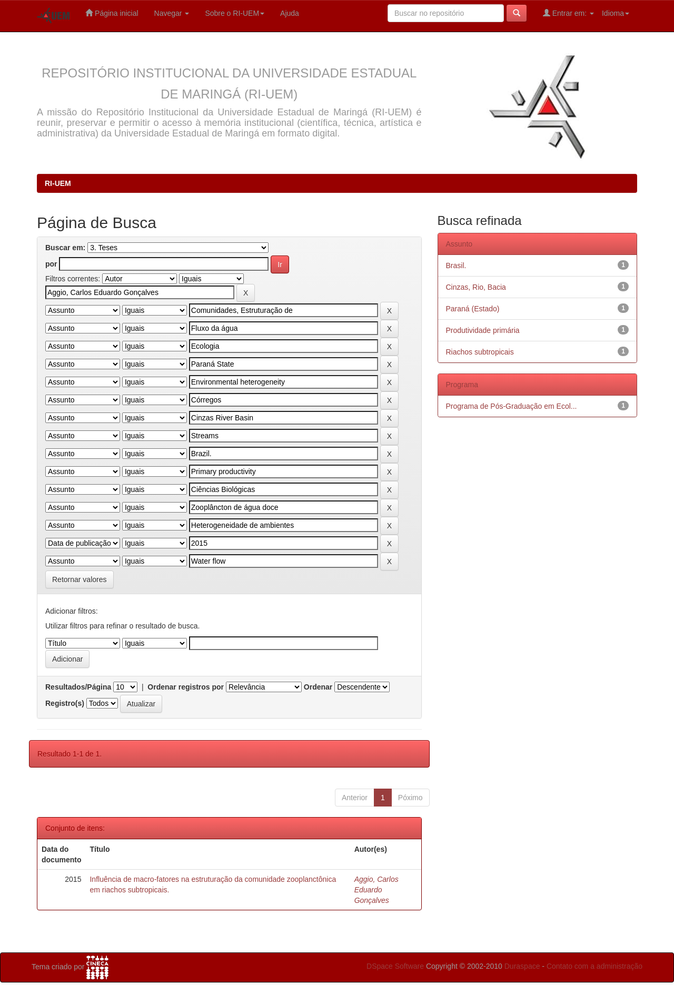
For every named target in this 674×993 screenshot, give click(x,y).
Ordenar (318, 687)
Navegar (172, 13)
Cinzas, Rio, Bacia (476, 287)
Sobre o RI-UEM (234, 13)
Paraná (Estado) (473, 308)
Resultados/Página (78, 687)
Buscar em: (65, 247)
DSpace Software (395, 966)
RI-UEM (58, 183)
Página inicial (111, 12)
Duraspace (522, 966)
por (51, 264)
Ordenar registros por (185, 687)
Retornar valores (79, 579)
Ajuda (289, 13)
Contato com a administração (594, 966)
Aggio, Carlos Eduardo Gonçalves (376, 889)
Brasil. (456, 265)
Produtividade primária (483, 330)
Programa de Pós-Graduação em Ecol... (511, 406)
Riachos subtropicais (480, 352)
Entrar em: (568, 12)
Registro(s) (64, 703)
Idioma (615, 13)
